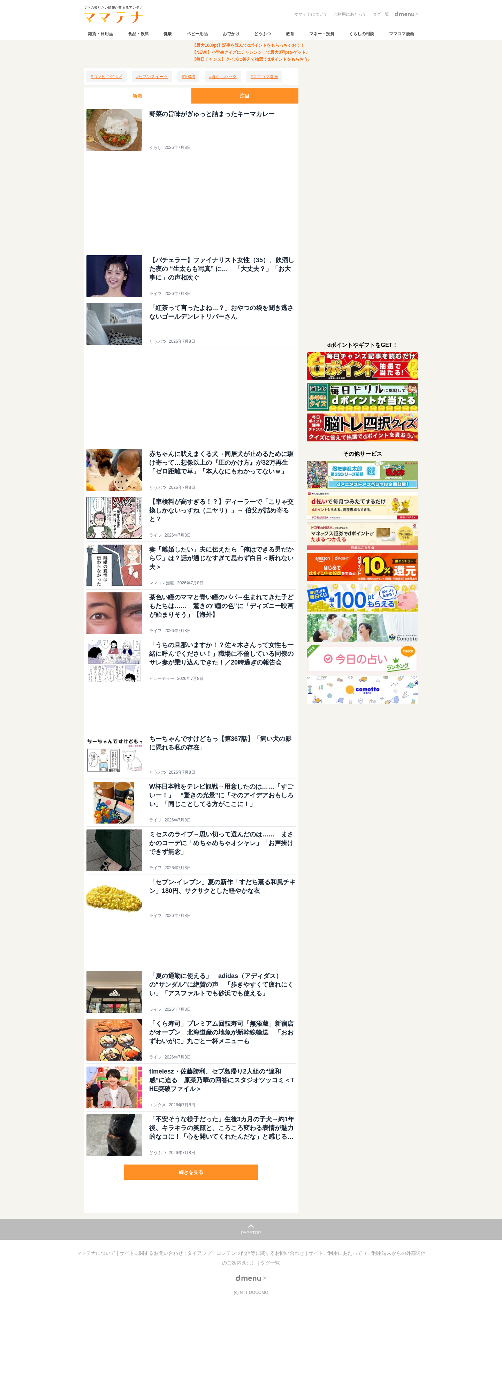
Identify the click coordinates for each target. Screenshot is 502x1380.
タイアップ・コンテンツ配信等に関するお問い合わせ (246, 1253)
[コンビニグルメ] (106, 76)
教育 (290, 33)
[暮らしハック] (223, 76)
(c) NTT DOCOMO (251, 1292)
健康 (167, 33)
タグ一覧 (270, 1263)
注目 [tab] (245, 96)
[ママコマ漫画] (264, 76)
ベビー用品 (197, 33)
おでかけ (231, 33)
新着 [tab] (137, 96)
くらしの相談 (361, 33)
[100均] (188, 76)
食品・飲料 (138, 33)
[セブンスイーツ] (152, 76)
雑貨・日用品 (100, 33)
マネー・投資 (321, 33)
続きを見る (191, 1172)
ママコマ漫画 (401, 33)
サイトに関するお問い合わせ (152, 1253)
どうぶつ (262, 33)
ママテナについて (96, 1253)
